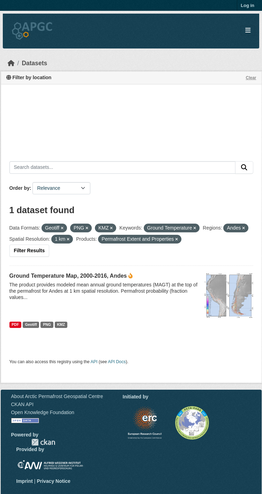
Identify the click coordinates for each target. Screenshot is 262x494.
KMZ (61, 324)
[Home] (11, 63)
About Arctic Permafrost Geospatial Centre (57, 396)
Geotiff (31, 324)
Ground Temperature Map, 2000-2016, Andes (68, 276)
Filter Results (29, 250)
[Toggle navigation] (248, 30)
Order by (19, 188)
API (94, 361)
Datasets (34, 63)
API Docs (117, 361)
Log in (247, 5)
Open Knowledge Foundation (42, 412)
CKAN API (22, 404)
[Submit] (244, 167)
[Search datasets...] (122, 167)
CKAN (43, 442)
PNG (47, 324)
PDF (15, 324)
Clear (251, 77)
